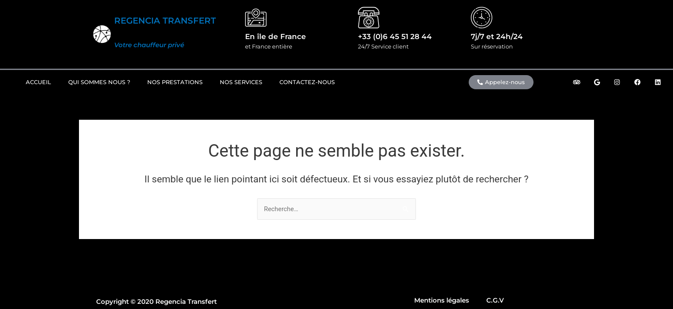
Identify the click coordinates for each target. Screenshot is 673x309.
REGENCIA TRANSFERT (165, 20)
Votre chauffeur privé (149, 45)
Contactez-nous (307, 82)
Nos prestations (175, 82)
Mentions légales (441, 300)
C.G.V (495, 300)
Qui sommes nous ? (99, 82)
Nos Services (241, 82)
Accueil (38, 82)
